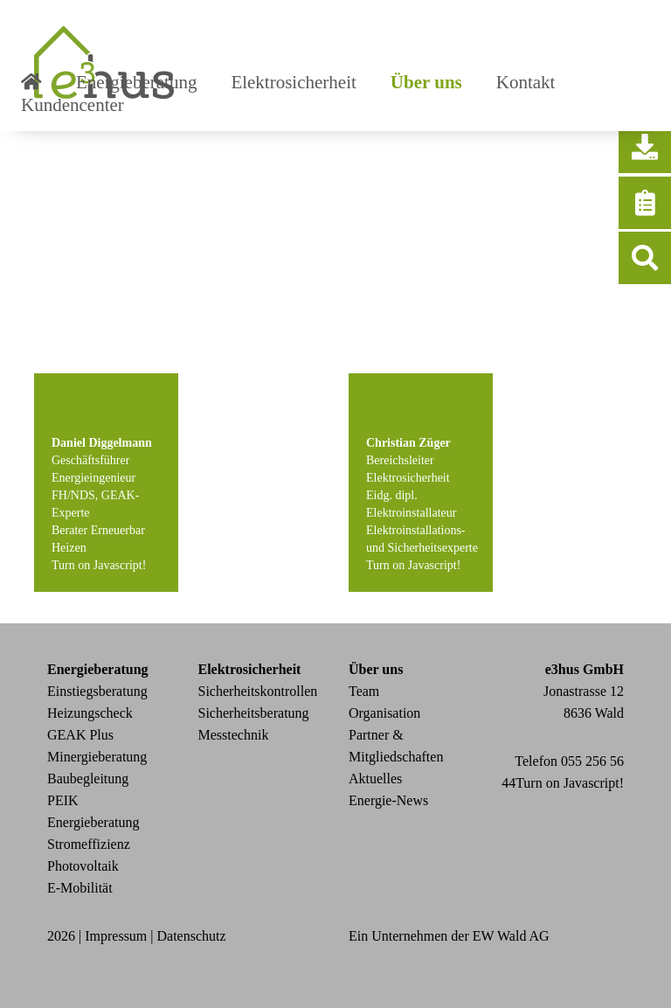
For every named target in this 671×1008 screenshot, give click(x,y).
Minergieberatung (97, 756)
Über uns (426, 82)
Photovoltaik (83, 866)
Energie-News (388, 800)
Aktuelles (375, 778)
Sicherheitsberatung (253, 713)
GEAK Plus (80, 734)
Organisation (384, 713)
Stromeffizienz (88, 844)
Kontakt (526, 82)
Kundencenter (72, 104)
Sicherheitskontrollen (258, 691)
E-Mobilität (80, 887)
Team (364, 691)
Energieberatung (136, 82)
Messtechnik (233, 734)
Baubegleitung (87, 778)
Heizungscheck (90, 713)
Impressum (116, 935)
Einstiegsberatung (97, 691)
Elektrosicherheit (293, 82)
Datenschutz (191, 935)
